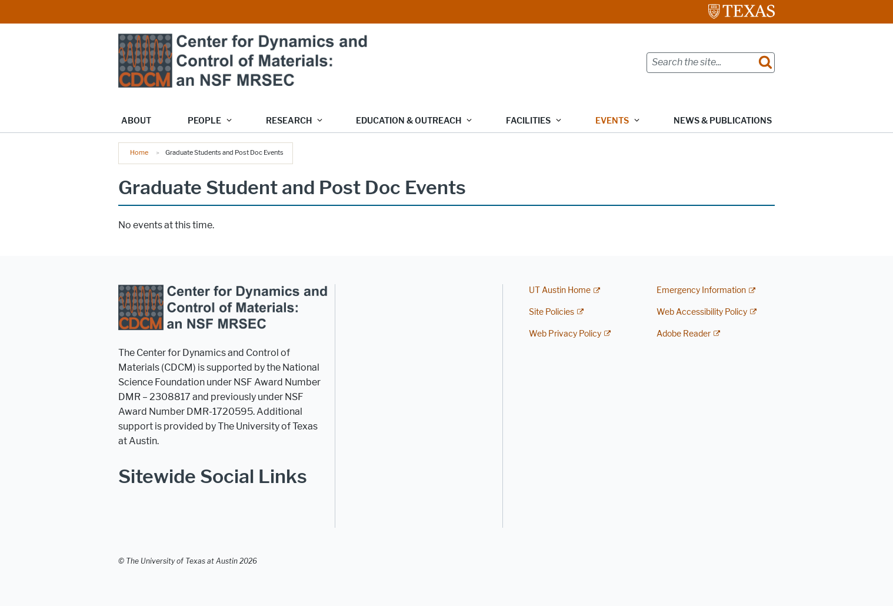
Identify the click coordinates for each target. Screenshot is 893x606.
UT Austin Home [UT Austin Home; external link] (560, 290)
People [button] (204, 121)
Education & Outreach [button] (408, 121)
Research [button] (289, 121)
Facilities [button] (528, 121)
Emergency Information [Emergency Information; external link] (701, 290)
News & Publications (723, 121)
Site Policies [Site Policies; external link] (551, 312)
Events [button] (612, 121)
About (136, 121)
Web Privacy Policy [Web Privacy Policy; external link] (565, 334)
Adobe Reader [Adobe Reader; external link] (684, 334)
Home (139, 152)
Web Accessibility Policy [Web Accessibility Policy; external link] (702, 312)
